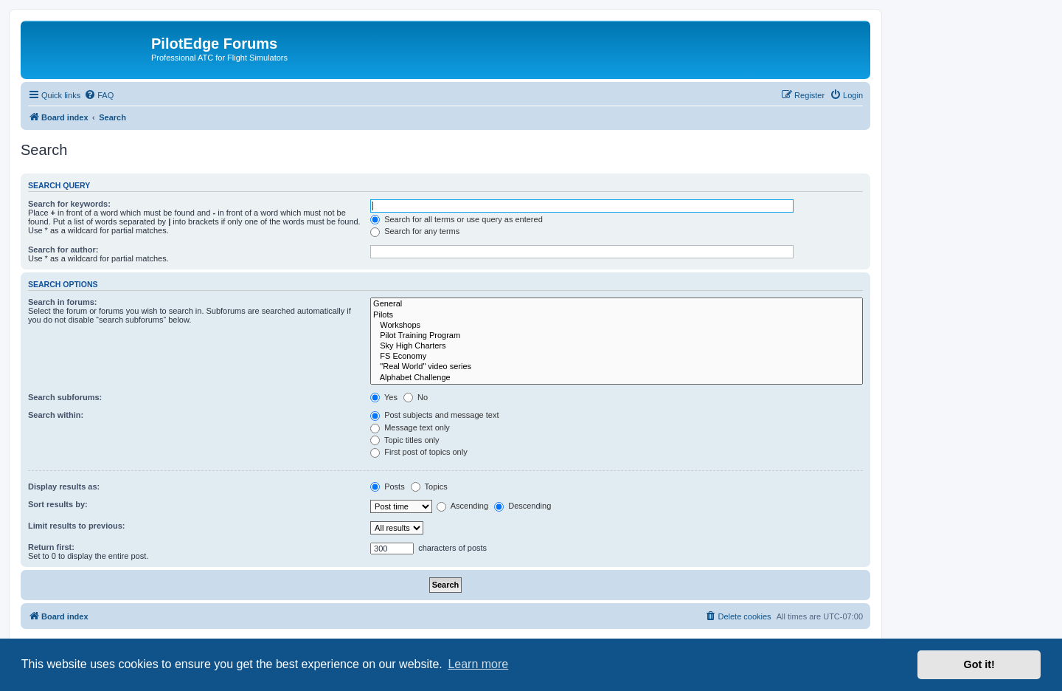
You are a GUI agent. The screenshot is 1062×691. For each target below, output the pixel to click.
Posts (387, 486)
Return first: (51, 547)
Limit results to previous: (76, 525)
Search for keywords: (69, 203)
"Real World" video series (616, 367)
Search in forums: (62, 302)
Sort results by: (58, 504)
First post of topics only (419, 451)
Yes (384, 397)
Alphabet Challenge (616, 378)
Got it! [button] (979, 664)
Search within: (55, 414)
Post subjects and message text (434, 414)
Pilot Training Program (616, 336)
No (415, 397)
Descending (522, 505)
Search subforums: (65, 397)
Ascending (462, 505)
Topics (429, 486)
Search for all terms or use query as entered (456, 219)
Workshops (616, 325)
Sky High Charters (616, 346)
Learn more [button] (478, 664)
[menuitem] (99, 95)
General (616, 304)
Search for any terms (414, 231)
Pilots (616, 315)
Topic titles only (404, 440)
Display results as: (64, 486)
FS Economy (616, 356)
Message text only (410, 427)
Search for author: (63, 249)
